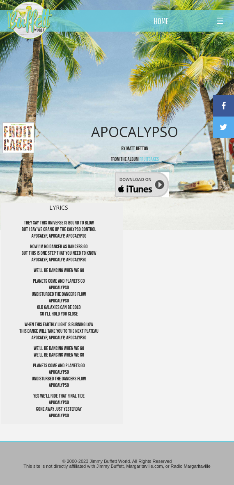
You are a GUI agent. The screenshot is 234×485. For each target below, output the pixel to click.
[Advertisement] (131, 75)
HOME (161, 21)
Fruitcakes (149, 159)
